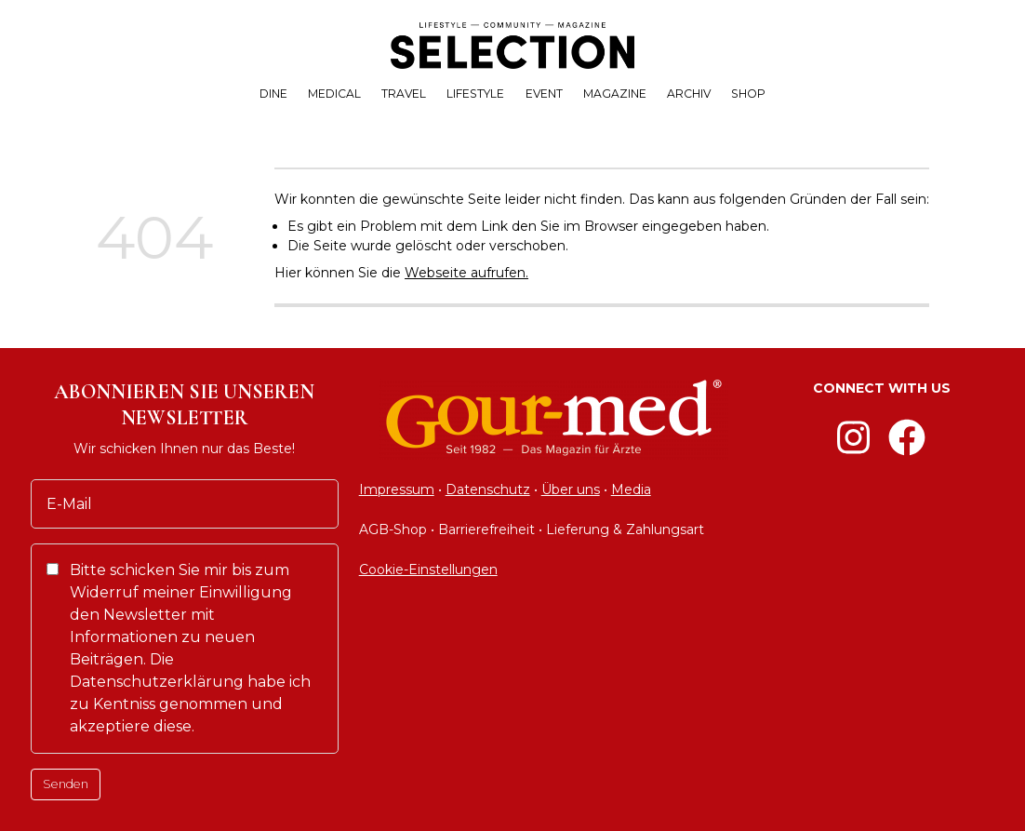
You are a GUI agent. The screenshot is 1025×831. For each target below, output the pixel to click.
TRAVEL (403, 94)
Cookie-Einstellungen (428, 569)
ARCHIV (689, 94)
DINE (273, 94)
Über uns (570, 489)
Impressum (396, 489)
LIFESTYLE (475, 94)
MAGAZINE (614, 94)
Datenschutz (488, 489)
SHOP (748, 94)
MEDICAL (334, 94)
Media (631, 489)
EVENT (544, 94)
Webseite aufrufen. (466, 272)
